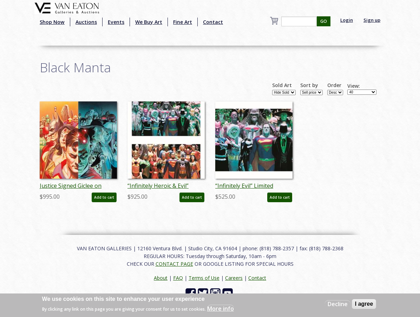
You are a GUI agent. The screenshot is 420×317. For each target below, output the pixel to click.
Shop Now (52, 22)
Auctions (86, 22)
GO (323, 21)
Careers (234, 278)
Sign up (371, 20)
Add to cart (104, 197)
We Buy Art (148, 22)
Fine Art (182, 22)
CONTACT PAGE (174, 263)
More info (220, 308)
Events (116, 22)
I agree (364, 304)
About (161, 278)
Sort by (309, 85)
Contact (213, 22)
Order (334, 85)
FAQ (178, 278)
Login (346, 20)
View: (353, 86)
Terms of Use (204, 278)
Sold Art (282, 85)
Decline (338, 304)
